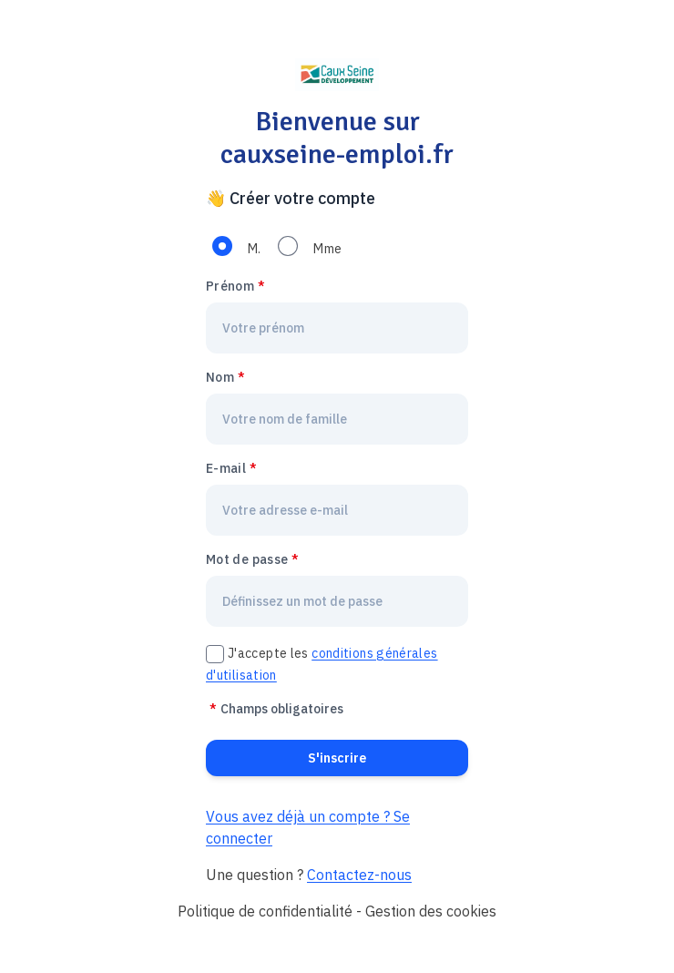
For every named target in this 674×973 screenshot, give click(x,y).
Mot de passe (247, 559)
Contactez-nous (359, 874)
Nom (220, 377)
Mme (327, 249)
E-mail (226, 468)
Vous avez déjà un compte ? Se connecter (308, 827)
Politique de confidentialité (265, 911)
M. (254, 249)
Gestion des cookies (430, 911)
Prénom (230, 286)
